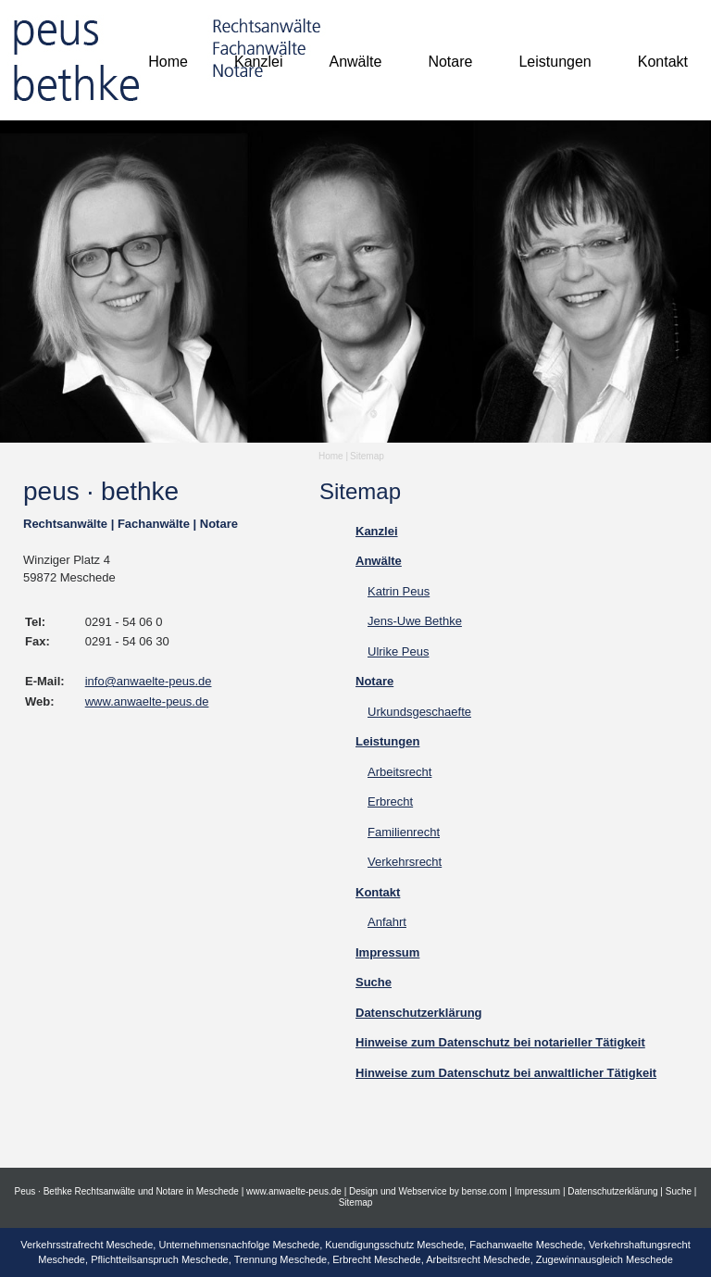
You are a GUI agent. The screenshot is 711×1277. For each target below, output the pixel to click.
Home (330, 456)
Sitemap (367, 456)
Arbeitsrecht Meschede (478, 1259)
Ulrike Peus (398, 651)
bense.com (484, 1191)
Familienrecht (404, 832)
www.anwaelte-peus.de (147, 701)
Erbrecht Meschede (376, 1259)
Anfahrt (387, 922)
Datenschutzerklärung (612, 1191)
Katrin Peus (399, 591)
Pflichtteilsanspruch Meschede (160, 1259)
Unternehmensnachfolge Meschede (238, 1244)
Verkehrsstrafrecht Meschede (86, 1244)
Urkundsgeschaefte (419, 712)
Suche (679, 1191)
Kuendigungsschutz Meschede (394, 1244)
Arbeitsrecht (399, 772)
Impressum (537, 1191)
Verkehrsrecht (405, 862)
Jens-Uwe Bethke (415, 621)
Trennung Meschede (281, 1259)
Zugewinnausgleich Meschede (604, 1259)
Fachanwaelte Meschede (525, 1244)
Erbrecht (390, 801)
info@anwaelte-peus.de (148, 681)
